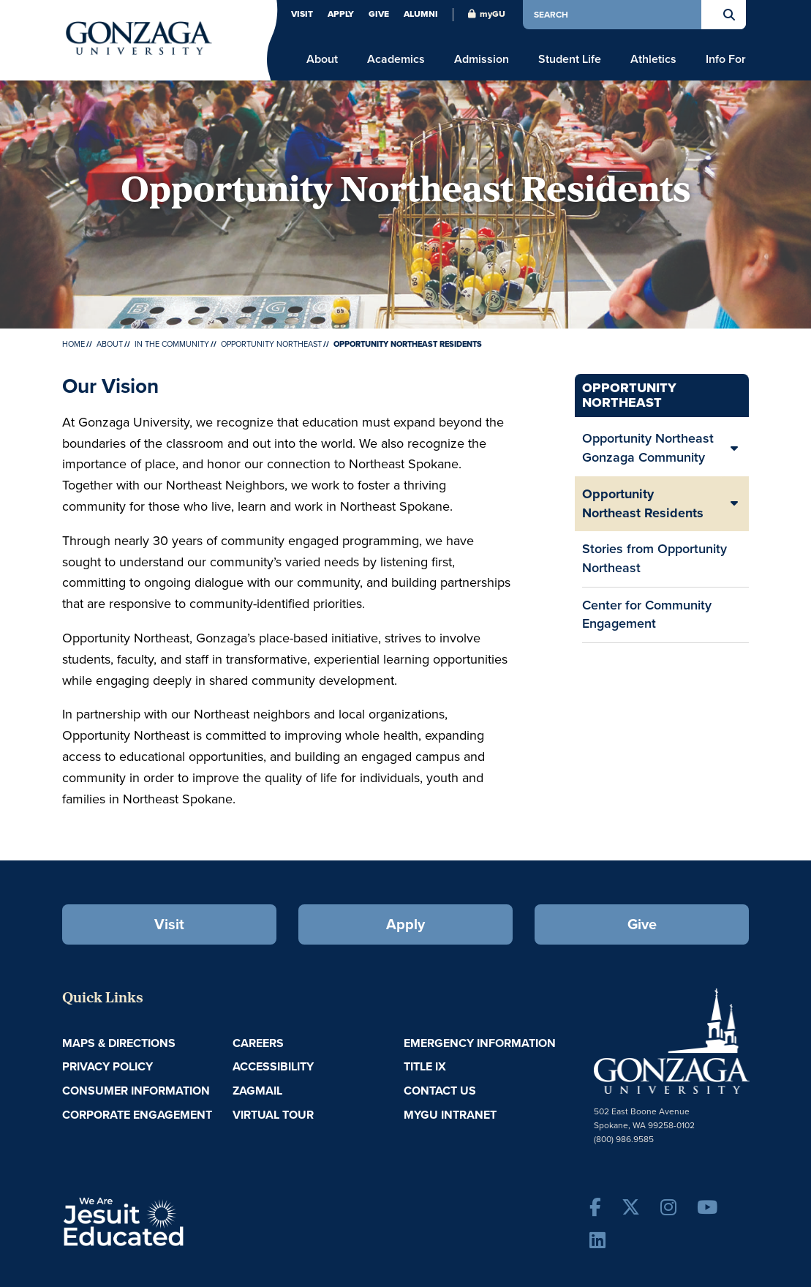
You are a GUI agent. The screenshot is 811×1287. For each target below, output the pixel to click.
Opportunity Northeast (271, 344)
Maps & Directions (119, 1043)
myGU (486, 13)
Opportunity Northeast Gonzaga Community (648, 448)
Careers (258, 1043)
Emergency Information (480, 1043)
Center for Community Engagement (647, 615)
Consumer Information (136, 1090)
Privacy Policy (107, 1066)
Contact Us (440, 1090)
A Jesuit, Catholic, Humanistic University (184, 1220)
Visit (302, 13)
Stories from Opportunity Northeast (654, 558)
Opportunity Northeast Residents (643, 503)
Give (379, 13)
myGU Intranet (450, 1114)
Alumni (421, 13)
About (110, 344)
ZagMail (257, 1090)
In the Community (172, 344)
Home (73, 344)
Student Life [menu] (569, 59)
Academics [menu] (396, 59)
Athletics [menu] (653, 59)
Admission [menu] (481, 59)
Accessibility (273, 1066)
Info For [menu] (726, 59)
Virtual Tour (273, 1114)
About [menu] (322, 59)
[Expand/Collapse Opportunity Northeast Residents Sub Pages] (734, 503)
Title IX (425, 1066)
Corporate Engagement (137, 1114)
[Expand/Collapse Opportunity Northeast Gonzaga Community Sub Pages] (734, 448)
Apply (341, 13)
